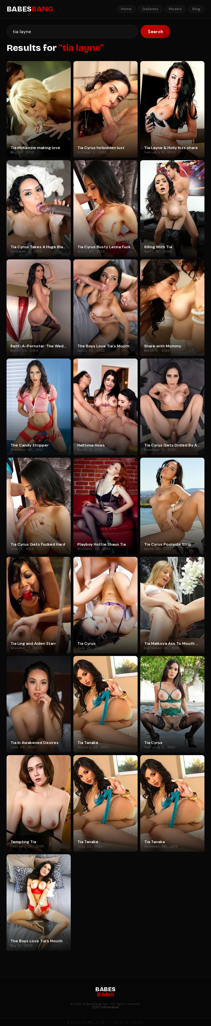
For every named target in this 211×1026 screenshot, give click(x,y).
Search (155, 31)
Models (175, 9)
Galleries (150, 9)
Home (126, 9)
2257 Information (105, 1007)
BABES (30, 9)
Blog (196, 9)
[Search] (72, 31)
